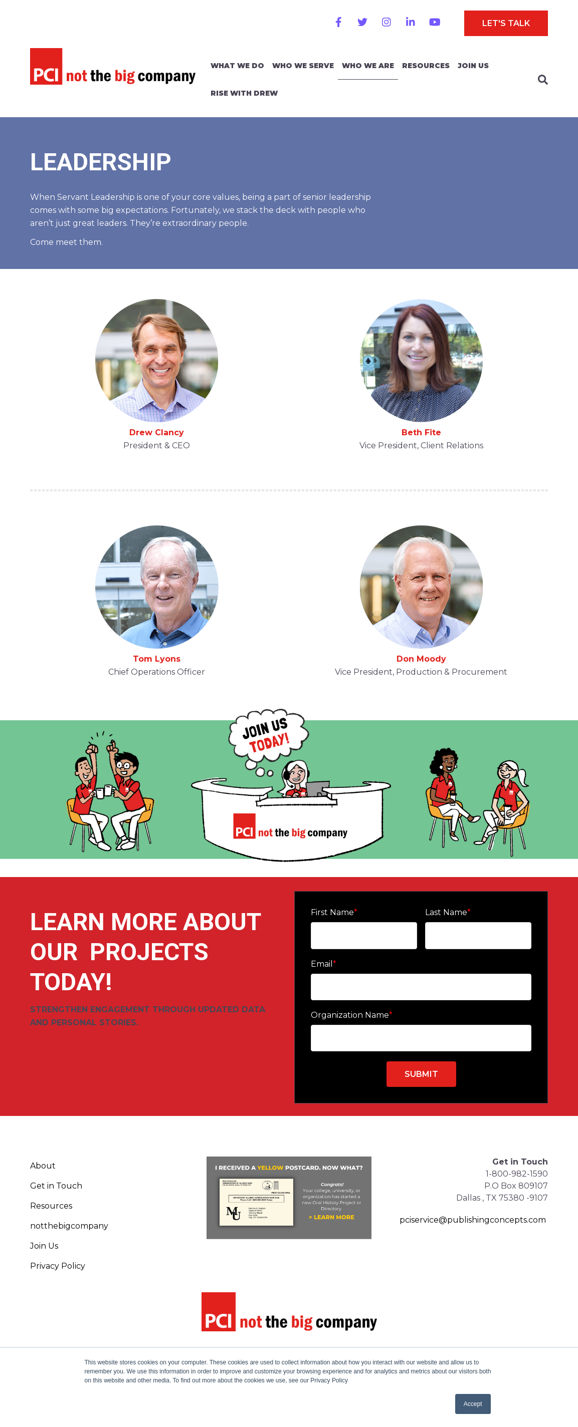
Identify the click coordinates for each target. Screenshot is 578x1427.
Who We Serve (303, 66)
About (43, 1166)
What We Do (237, 66)
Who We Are (368, 66)
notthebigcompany (69, 1226)
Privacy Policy (57, 1266)
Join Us (473, 66)
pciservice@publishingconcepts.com (473, 1220)
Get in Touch (56, 1186)
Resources (426, 66)
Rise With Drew (244, 93)
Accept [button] (473, 1403)
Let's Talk (506, 23)
